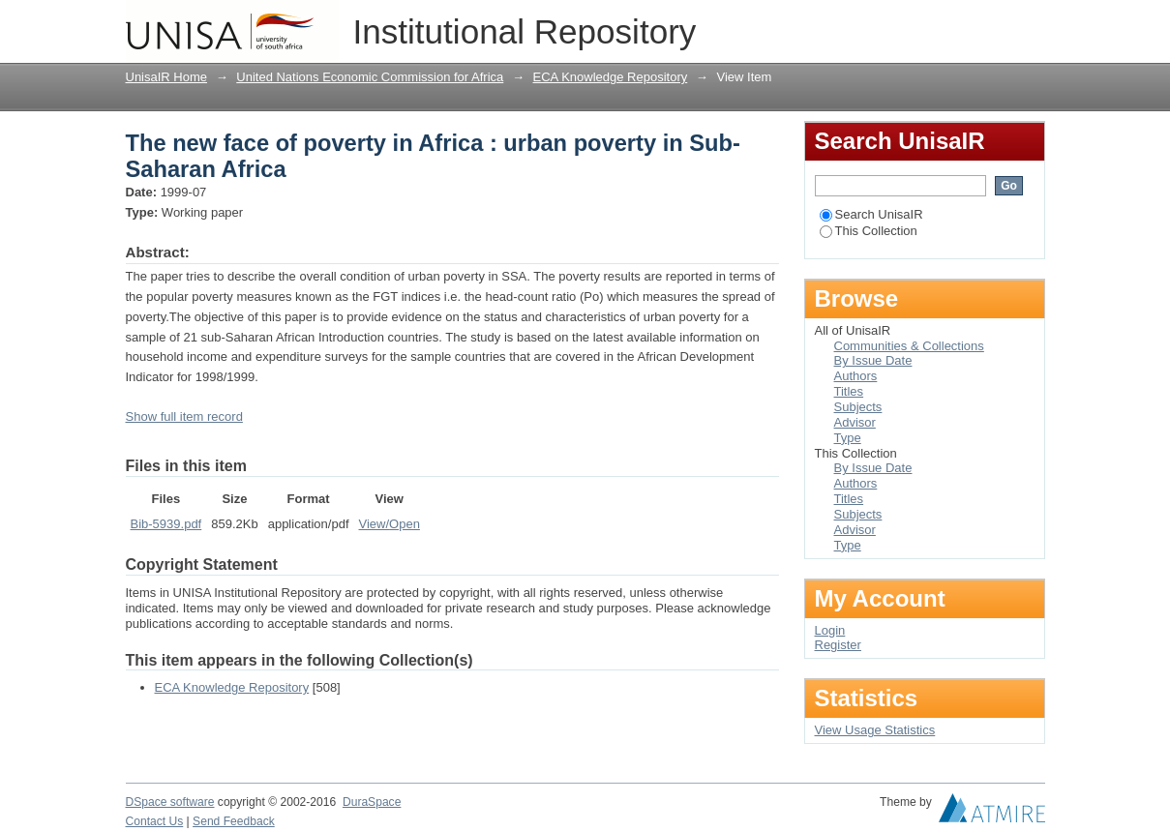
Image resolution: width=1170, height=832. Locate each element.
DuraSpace (372, 802)
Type (847, 438)
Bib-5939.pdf (166, 524)
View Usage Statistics (875, 730)
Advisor (855, 422)
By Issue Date (873, 360)
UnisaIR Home (167, 77)
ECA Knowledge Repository (610, 77)
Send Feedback (234, 821)
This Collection (868, 230)
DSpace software (170, 802)
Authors (856, 376)
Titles (849, 391)
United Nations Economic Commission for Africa (369, 77)
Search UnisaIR (871, 214)
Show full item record (184, 416)
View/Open (389, 524)
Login (1029, 23)
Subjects (858, 407)
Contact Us (155, 821)
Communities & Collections (909, 346)
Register (838, 645)
